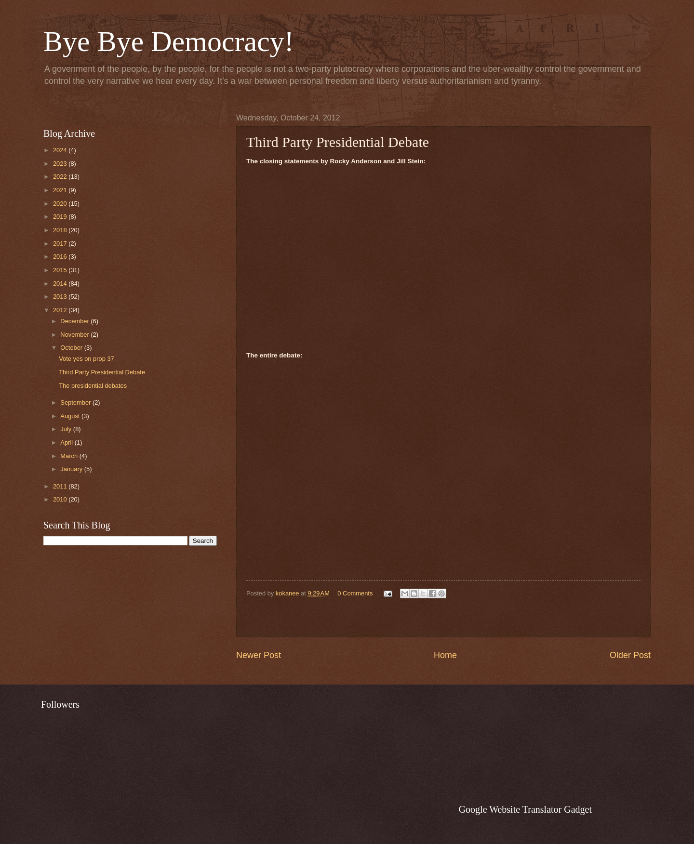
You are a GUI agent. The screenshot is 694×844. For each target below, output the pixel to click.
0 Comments (355, 593)
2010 (60, 499)
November (75, 334)
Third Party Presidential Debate (102, 372)
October (72, 347)
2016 (60, 256)
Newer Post (258, 655)
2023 (60, 163)
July (66, 429)
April (67, 442)
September (76, 402)
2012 (60, 310)
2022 (60, 176)
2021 (60, 190)
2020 (60, 203)
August (70, 416)
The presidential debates (93, 385)
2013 (60, 296)
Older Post (630, 655)
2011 (60, 486)
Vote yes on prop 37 (86, 358)
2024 (60, 150)
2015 (60, 270)
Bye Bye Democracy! (168, 41)
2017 (60, 243)
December (75, 321)
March (69, 456)
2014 (60, 283)
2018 (60, 230)
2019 (60, 216)
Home (445, 655)
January (72, 469)
